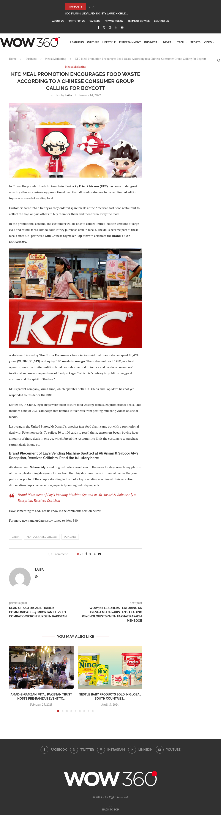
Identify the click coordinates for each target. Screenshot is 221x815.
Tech (180, 42)
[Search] (219, 60)
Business (150, 42)
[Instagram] (110, 27)
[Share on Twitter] (90, 554)
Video (208, 42)
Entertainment (130, 42)
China (15, 536)
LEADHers (77, 42)
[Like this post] (81, 554)
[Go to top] (110, 809)
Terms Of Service (139, 21)
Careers (95, 21)
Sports (195, 42)
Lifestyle (108, 42)
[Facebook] (98, 27)
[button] (89, 6)
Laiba (68, 95)
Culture (93, 42)
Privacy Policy (113, 21)
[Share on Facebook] (86, 554)
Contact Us (161, 21)
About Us (58, 21)
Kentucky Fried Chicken (42, 536)
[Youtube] (122, 27)
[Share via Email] (99, 554)
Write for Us (76, 21)
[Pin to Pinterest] (95, 554)
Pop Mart (70, 536)
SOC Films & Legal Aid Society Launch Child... (96, 13)
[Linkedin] (116, 27)
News (167, 42)
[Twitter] (104, 27)
